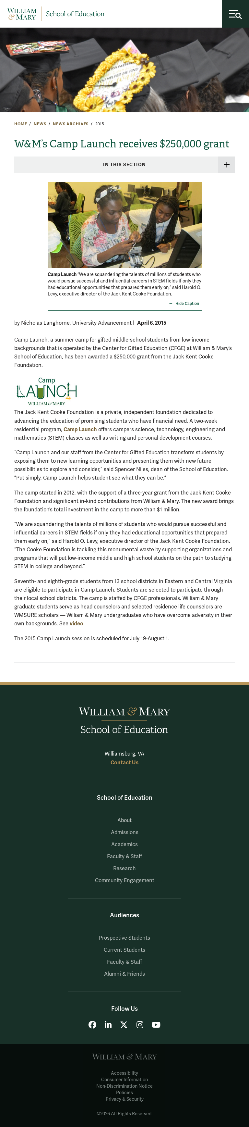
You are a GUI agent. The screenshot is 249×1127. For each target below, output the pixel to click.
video (76, 623)
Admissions (124, 832)
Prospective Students (124, 938)
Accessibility (124, 1073)
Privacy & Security (125, 1099)
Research (124, 868)
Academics (124, 844)
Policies (124, 1093)
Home (20, 124)
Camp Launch (80, 429)
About (124, 820)
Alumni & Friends (124, 974)
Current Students (124, 950)
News (40, 124)
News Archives (71, 124)
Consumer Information (124, 1080)
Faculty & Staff (124, 856)
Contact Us (124, 762)
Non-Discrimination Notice (124, 1086)
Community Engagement (124, 880)
